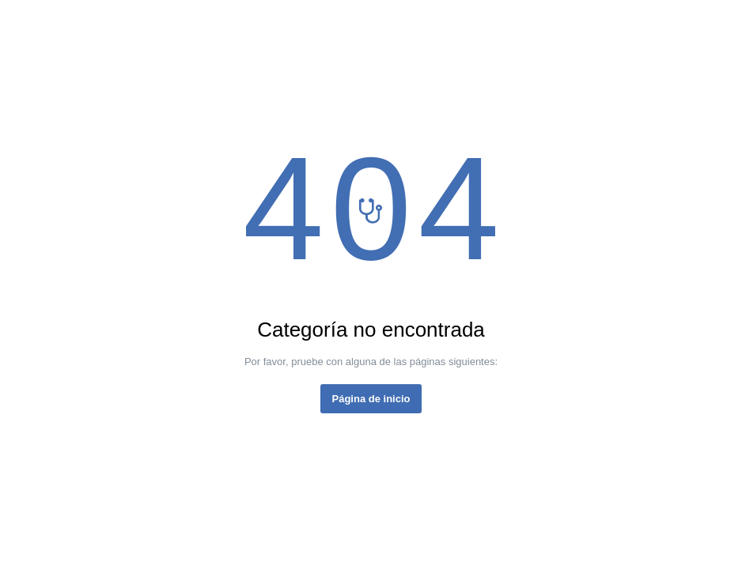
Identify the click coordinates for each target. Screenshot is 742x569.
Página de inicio (371, 399)
